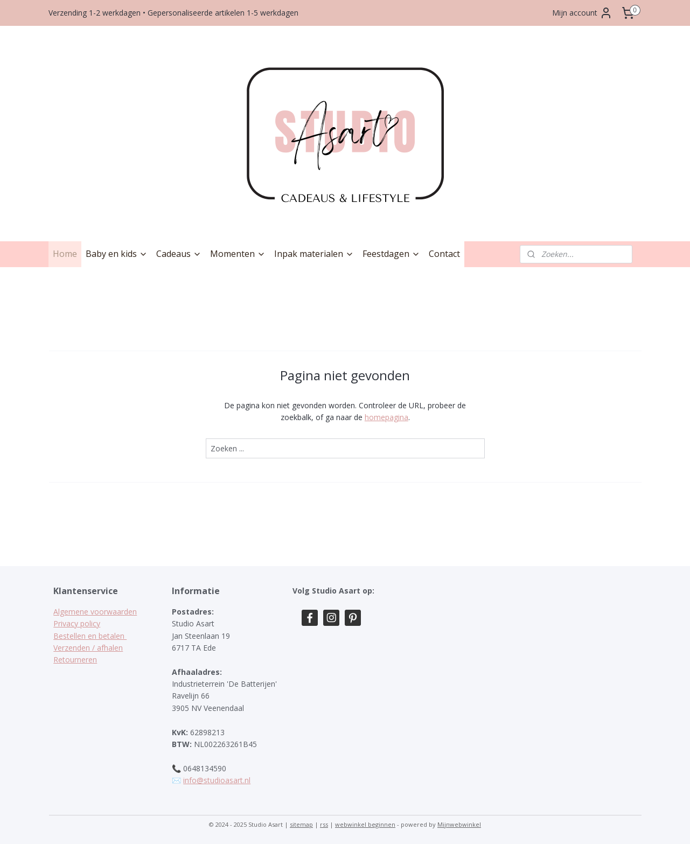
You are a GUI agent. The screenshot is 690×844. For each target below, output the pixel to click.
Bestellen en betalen (90, 636)
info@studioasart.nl (216, 780)
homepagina (386, 417)
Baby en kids (117, 254)
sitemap (301, 824)
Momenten (238, 254)
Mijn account (582, 12)
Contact (444, 254)
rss (324, 824)
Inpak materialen (314, 254)
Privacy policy (76, 623)
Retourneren (75, 659)
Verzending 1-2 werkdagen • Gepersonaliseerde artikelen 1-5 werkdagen (173, 13)
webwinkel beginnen (365, 824)
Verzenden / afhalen (88, 648)
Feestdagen (391, 254)
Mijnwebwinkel (459, 824)
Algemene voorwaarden (95, 611)
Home (65, 254)
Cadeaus (178, 254)
